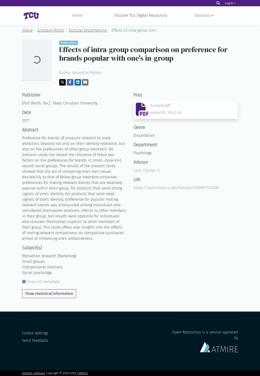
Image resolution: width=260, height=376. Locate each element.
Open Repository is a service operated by (205, 341)
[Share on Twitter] (62, 82)
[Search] (218, 3)
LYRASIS (82, 373)
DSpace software (33, 373)
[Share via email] (85, 82)
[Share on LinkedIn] (78, 82)
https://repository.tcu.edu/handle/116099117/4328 (175, 188)
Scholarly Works (50, 30)
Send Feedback (35, 340)
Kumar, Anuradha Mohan (80, 72)
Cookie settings (35, 333)
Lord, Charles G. (146, 170)
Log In (229, 3)
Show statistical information (49, 293)
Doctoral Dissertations (88, 30)
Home (77, 15)
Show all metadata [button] (41, 282)
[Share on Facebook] (70, 82)
